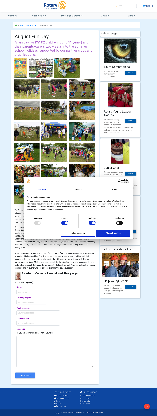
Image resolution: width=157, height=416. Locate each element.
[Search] (127, 6)
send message (25, 375)
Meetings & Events (71, 15)
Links (57, 401)
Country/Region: (23, 297)
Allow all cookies (113, 233)
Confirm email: (23, 318)
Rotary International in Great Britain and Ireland (85, 413)
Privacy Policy (60, 406)
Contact (12, 15)
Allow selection (78, 233)
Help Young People (28, 25)
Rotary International (87, 396)
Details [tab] (79, 189)
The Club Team (61, 398)
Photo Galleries (61, 396)
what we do (38, 15)
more (130, 73)
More (130, 15)
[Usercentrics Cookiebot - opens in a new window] (119, 181)
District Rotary (85, 401)
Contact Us (59, 403)
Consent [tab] (42, 189)
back (130, 287)
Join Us (105, 15)
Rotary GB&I (85, 398)
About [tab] (115, 189)
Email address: (23, 308)
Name (19, 287)
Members (148, 6)
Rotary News (85, 403)
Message (20, 329)
